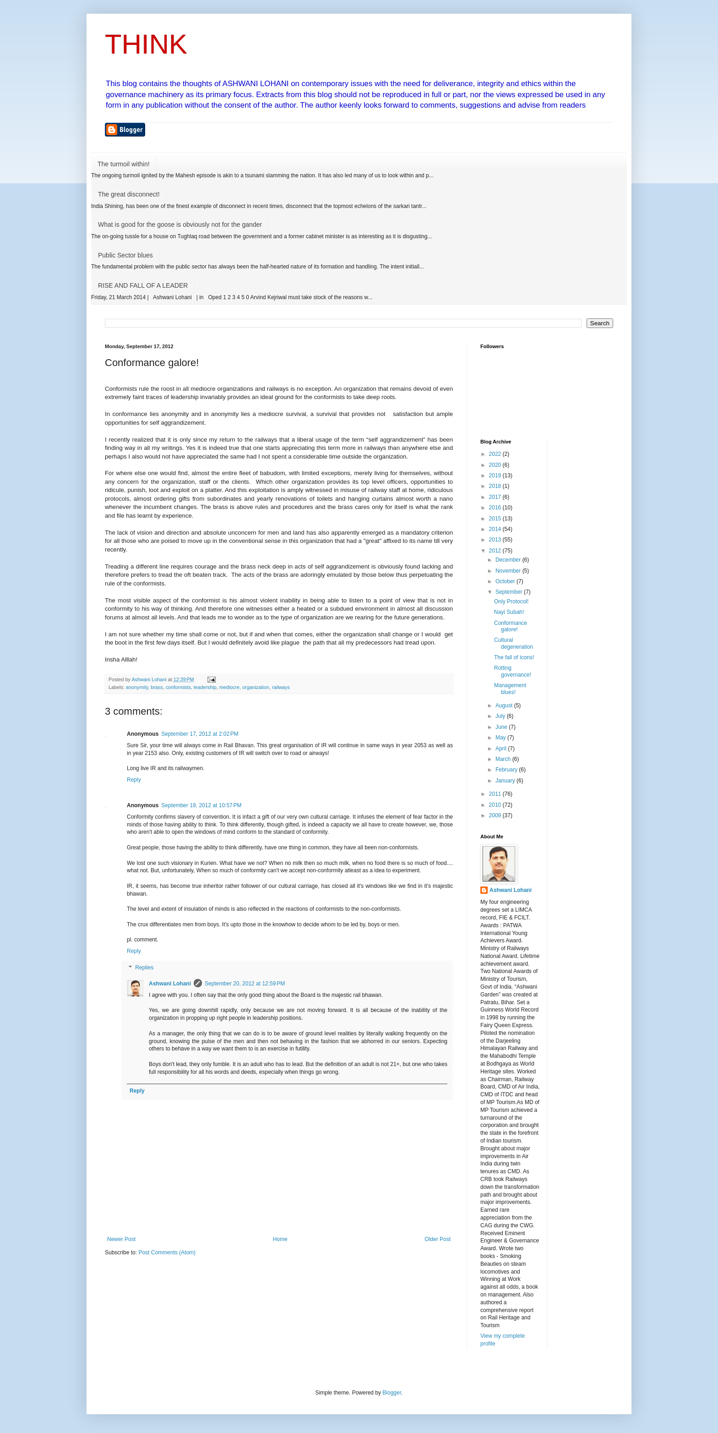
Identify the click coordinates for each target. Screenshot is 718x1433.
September (509, 592)
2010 (496, 805)
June (502, 727)
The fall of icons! (514, 657)
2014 (496, 529)
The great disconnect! (129, 194)
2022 (496, 454)
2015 (496, 518)
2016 (496, 507)
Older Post (437, 1239)
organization (255, 687)
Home (280, 1239)
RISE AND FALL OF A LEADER (143, 285)
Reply (134, 780)
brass (157, 687)
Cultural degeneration (513, 643)
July (501, 716)
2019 (496, 475)
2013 (496, 539)
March (503, 759)
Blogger (391, 1392)
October (506, 581)
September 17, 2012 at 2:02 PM (199, 734)
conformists (178, 687)
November (508, 571)
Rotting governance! (512, 671)
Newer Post (121, 1239)
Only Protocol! (511, 601)
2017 (496, 497)
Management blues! (510, 688)
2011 (496, 794)
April (501, 748)
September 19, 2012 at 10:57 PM (201, 805)
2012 (496, 550)
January (506, 780)
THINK (146, 44)
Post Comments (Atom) (167, 1252)
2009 (496, 815)
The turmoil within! (124, 164)
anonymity (137, 687)
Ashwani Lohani (170, 983)
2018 (496, 486)
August (504, 705)
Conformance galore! (510, 626)
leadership (205, 687)
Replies (144, 967)
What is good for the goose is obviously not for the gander (180, 224)
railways (281, 687)
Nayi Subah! (509, 612)
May (501, 737)
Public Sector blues (125, 255)
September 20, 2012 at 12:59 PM (245, 983)
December (508, 560)
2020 (496, 465)
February (507, 769)
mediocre (229, 687)
